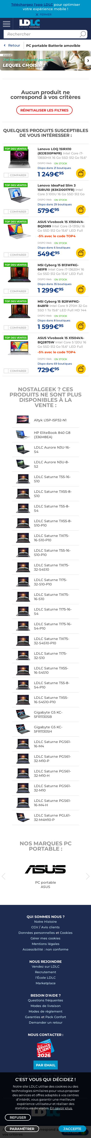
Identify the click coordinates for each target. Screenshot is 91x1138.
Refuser (18, 1117)
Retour (14, 45)
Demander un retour (45, 1022)
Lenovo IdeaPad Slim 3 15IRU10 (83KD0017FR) (57, 187)
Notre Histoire (45, 921)
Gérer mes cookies (45, 938)
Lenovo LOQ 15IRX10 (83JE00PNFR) (54, 151)
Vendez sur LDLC (45, 966)
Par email (45, 1065)
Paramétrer (22, 1129)
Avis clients (50, 927)
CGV (34, 927)
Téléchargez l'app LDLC (32, 4)
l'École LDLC (45, 977)
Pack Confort (55, 1017)
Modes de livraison (46, 1006)
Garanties (32, 1017)
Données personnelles (36, 933)
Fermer (45, 15)
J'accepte (72, 1129)
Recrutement (45, 972)
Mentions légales (45, 944)
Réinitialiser (44, 110)
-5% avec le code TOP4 (56, 236)
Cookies (66, 933)
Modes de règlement (45, 1011)
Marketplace (46, 983)
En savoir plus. (61, 1108)
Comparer (18, 175)
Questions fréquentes (45, 1000)
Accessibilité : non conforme (45, 949)
